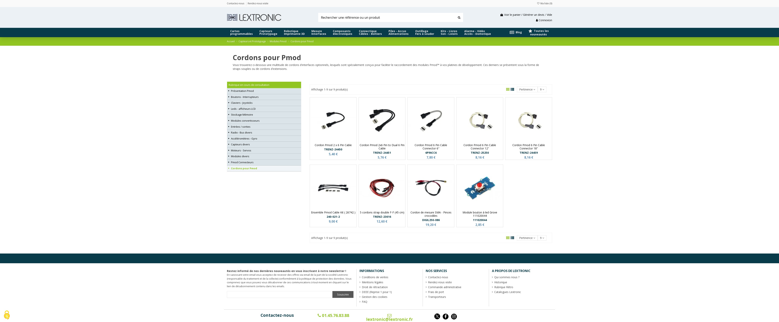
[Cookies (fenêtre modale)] (7, 315)
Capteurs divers (240, 144)
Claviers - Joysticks (242, 102)
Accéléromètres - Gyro (244, 138)
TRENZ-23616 (382, 216)
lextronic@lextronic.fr (389, 317)
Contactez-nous (277, 315)
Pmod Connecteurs (242, 162)
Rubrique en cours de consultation (249, 85)
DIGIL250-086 (431, 220)
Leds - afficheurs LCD (243, 109)
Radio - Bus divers (241, 132)
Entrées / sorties (240, 126)
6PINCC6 (431, 152)
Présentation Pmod (242, 91)
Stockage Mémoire (242, 114)
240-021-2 (333, 216)
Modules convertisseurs (245, 120)
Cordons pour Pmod (244, 168)
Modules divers (240, 156)
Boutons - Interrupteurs (245, 97)
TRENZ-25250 (480, 152)
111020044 (480, 220)
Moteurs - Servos (241, 150)
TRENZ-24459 (529, 152)
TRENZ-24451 (382, 152)
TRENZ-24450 (333, 149)
